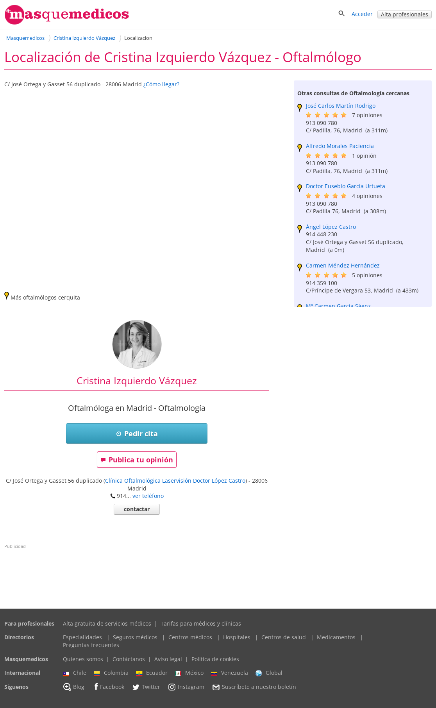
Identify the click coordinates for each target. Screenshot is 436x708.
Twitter (146, 687)
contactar (137, 509)
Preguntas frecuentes (91, 645)
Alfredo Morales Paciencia (340, 146)
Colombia (111, 673)
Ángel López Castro (331, 226)
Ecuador (152, 673)
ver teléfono (148, 495)
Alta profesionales (404, 14)
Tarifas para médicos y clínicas (201, 623)
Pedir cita (137, 433)
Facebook (108, 686)
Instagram (186, 687)
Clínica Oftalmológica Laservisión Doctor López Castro (175, 480)
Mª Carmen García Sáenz (338, 306)
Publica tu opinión (136, 459)
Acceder (362, 14)
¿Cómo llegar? (161, 84)
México (189, 673)
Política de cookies (215, 659)
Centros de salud (283, 637)
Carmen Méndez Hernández (343, 265)
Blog (73, 687)
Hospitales (236, 637)
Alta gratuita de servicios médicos (107, 623)
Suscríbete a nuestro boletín (254, 687)
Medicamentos (336, 637)
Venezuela (229, 673)
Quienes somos (83, 659)
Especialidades (82, 637)
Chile (74, 673)
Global (269, 673)
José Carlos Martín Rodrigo (340, 105)
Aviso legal (168, 659)
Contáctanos (129, 659)
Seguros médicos (135, 637)
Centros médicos (190, 637)
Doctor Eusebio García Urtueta (345, 186)
